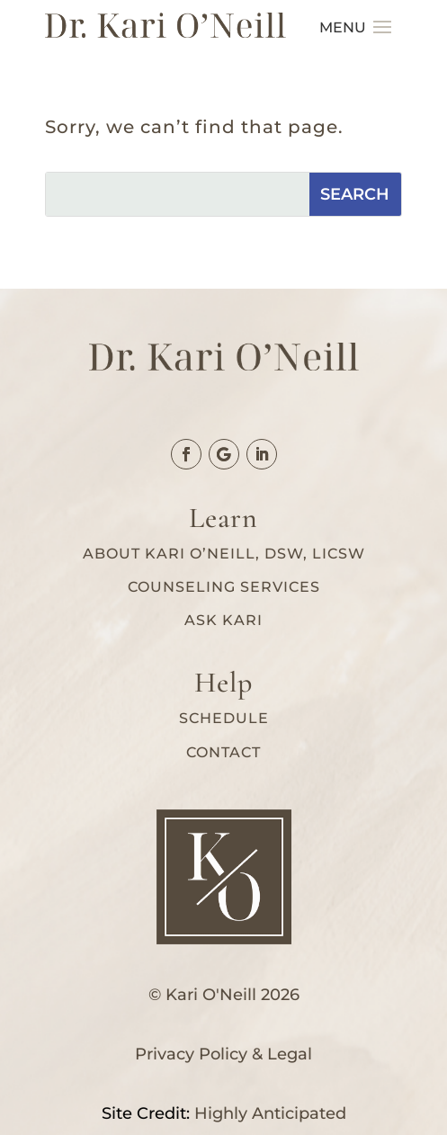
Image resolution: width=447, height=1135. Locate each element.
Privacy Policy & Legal (223, 1054)
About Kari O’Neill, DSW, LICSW (224, 553)
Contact (223, 752)
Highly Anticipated (270, 1113)
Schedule (224, 718)
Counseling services (224, 586)
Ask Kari (223, 620)
